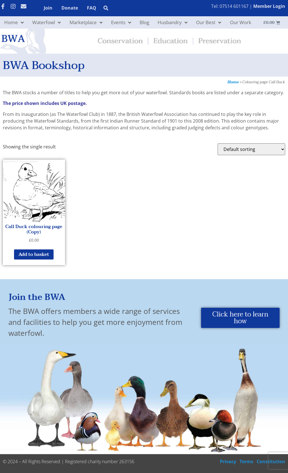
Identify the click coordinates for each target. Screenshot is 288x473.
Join (48, 8)
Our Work (240, 22)
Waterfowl (46, 22)
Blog (144, 22)
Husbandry (173, 22)
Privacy (228, 461)
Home (14, 22)
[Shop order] (251, 149)
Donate (69, 8)
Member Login (269, 6)
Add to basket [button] (34, 254)
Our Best (208, 22)
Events (121, 22)
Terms (246, 461)
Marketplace (86, 22)
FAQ (91, 8)
